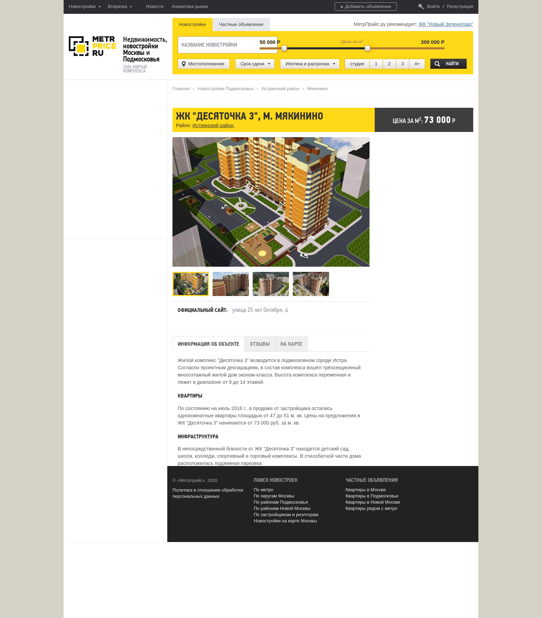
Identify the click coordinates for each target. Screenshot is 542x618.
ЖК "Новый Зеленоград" (446, 24)
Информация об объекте (208, 344)
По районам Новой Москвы (282, 508)
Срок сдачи (252, 63)
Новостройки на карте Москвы (285, 520)
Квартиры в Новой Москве (373, 502)
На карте (291, 344)
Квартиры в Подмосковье (372, 495)
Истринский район (213, 126)
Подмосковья (141, 59)
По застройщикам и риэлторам (286, 514)
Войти (429, 6)
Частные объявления (241, 24)
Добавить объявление (365, 6)
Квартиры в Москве (366, 489)
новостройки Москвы (140, 49)
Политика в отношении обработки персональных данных (207, 493)
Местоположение (206, 63)
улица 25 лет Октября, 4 (260, 310)
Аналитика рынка (189, 6)
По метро (263, 489)
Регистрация (460, 6)
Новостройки (85, 6)
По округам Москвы (274, 495)
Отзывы (260, 344)
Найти (452, 64)
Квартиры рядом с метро (372, 508)
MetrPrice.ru (92, 46)
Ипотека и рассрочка (307, 63)
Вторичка (120, 6)
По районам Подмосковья (281, 502)
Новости (154, 6)
